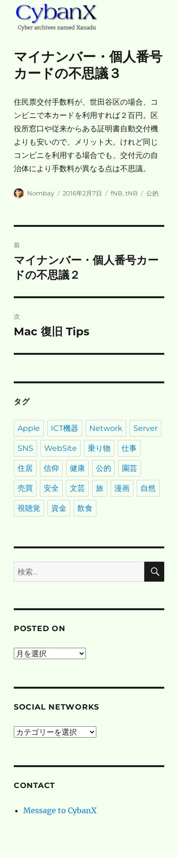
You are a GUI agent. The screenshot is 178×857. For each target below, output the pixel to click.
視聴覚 (29, 508)
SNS (25, 448)
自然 (148, 488)
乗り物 (99, 448)
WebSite (60, 448)
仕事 (129, 448)
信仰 (51, 468)
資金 (58, 508)
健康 (77, 468)
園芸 (129, 468)
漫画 (122, 488)
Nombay (40, 193)
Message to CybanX (59, 810)
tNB (131, 193)
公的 (152, 193)
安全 (51, 488)
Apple (29, 428)
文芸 (77, 488)
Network (105, 428)
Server (145, 428)
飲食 (85, 508)
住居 (25, 468)
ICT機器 (64, 428)
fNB (116, 193)
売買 (25, 488)
